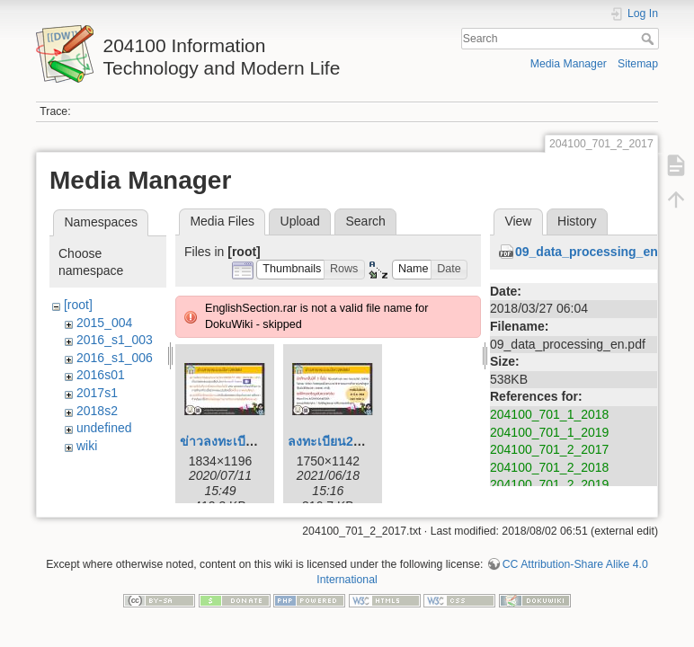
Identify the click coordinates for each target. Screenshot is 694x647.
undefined (104, 428)
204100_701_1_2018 (549, 414)
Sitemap (638, 64)
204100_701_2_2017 (549, 449)
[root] (78, 304)
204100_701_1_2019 (549, 432)
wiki (86, 446)
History (577, 221)
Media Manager (568, 64)
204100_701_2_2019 (549, 484)
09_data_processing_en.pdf (598, 251)
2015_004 (104, 322)
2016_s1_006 (114, 357)
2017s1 (97, 393)
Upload (300, 221)
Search (649, 38)
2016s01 (100, 375)
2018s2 (97, 410)
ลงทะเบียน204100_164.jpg (363, 441)
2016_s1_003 (114, 339)
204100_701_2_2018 (549, 467)
